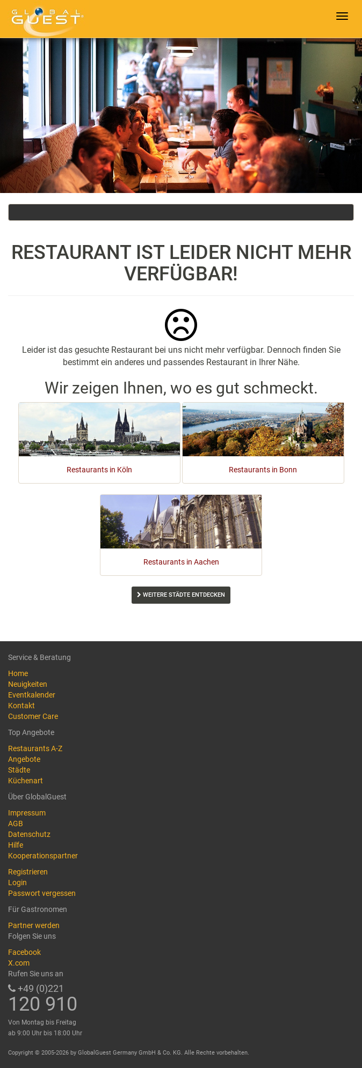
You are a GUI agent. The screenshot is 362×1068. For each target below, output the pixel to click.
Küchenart (25, 780)
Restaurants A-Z (35, 748)
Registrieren (28, 871)
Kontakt (21, 705)
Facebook (24, 952)
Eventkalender (31, 695)
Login (17, 882)
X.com (19, 963)
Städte (19, 770)
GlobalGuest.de (45, 19)
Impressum (27, 813)
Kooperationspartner (43, 855)
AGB (15, 823)
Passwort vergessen (42, 893)
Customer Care (33, 716)
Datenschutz (29, 834)
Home (18, 673)
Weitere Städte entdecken (181, 594)
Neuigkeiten (27, 684)
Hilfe (15, 845)
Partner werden (34, 925)
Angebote (24, 759)
